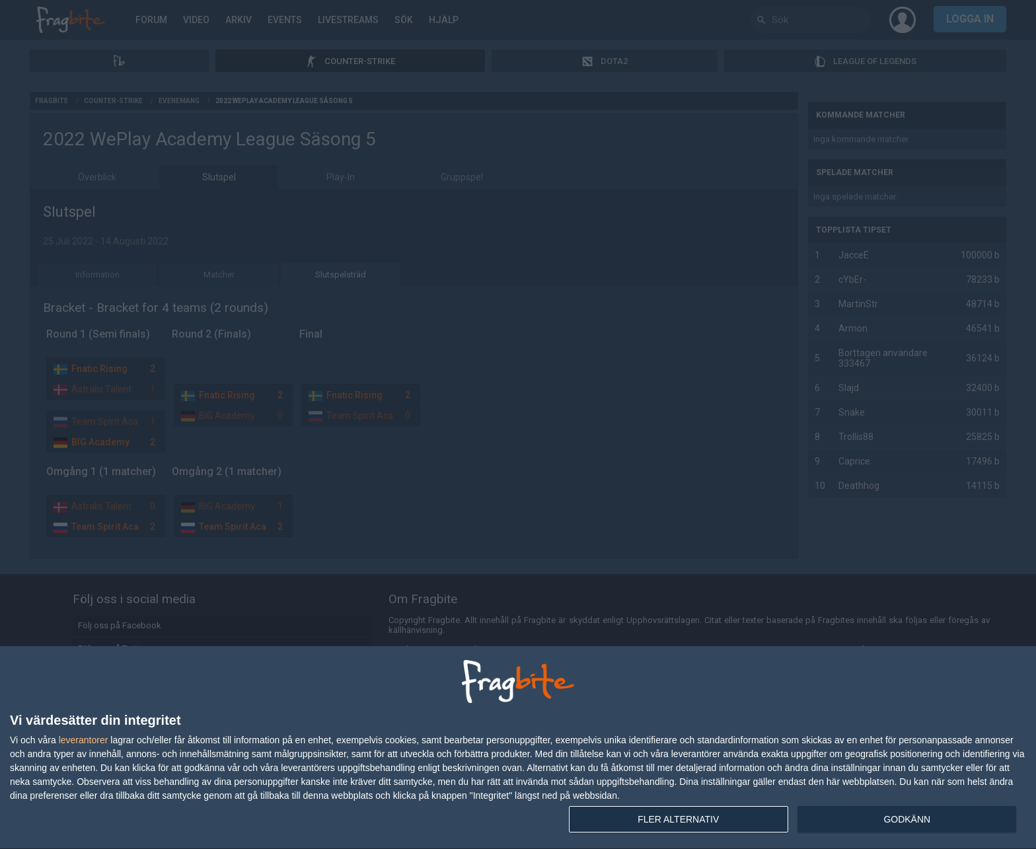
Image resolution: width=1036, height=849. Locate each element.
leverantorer (83, 740)
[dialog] (518, 748)
